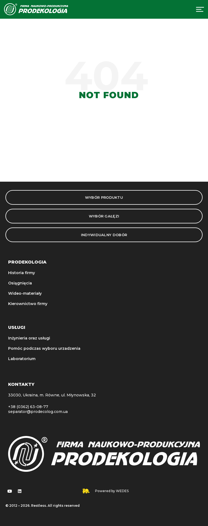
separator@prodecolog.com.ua (38, 411)
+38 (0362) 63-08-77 (28, 406)
